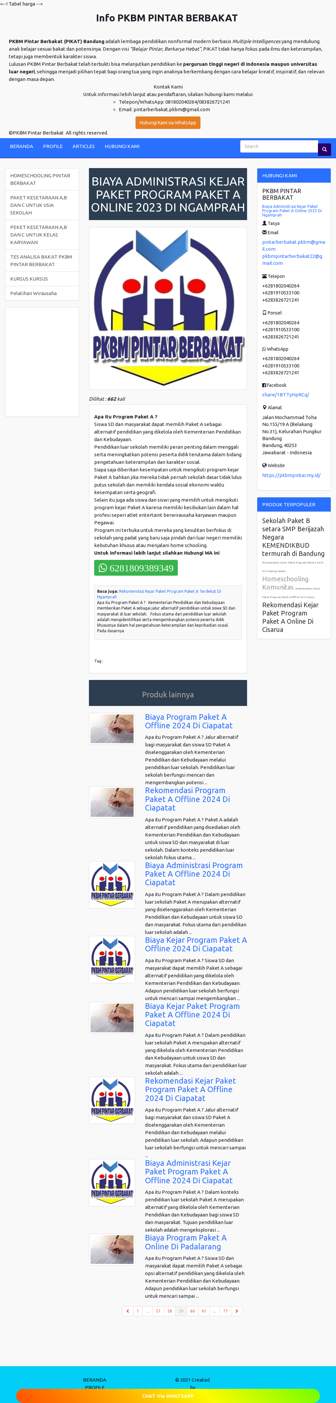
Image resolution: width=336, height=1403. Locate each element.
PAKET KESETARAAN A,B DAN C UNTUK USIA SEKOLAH (38, 205)
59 (183, 1310)
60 (192, 1311)
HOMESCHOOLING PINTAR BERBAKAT (40, 179)
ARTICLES (84, 146)
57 (158, 1311)
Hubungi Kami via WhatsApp (168, 122)
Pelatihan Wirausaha (33, 293)
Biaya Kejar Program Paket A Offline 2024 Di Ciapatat (196, 944)
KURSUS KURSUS (29, 279)
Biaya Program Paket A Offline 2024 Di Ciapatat (189, 721)
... (147, 1311)
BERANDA (21, 146)
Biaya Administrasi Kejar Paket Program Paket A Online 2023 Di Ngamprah (292, 210)
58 (169, 1311)
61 (204, 1311)
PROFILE (53, 146)
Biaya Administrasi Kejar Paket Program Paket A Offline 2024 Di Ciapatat (189, 1172)
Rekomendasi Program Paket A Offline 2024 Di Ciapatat (187, 799)
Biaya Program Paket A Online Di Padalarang (186, 1242)
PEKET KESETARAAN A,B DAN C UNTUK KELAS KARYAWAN (38, 234)
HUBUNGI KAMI (122, 146)
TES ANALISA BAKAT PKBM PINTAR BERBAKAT (41, 260)
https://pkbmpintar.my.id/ (291, 475)
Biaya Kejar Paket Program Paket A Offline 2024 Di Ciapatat (192, 1015)
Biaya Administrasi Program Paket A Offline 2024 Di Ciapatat (194, 874)
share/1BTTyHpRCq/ (285, 394)
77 (225, 1311)
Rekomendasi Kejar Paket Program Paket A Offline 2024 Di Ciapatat (190, 1089)
